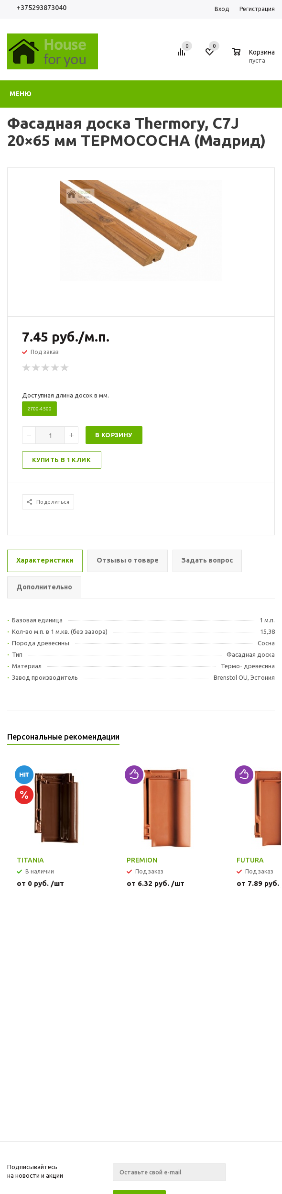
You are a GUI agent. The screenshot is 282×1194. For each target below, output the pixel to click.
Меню (21, 94)
